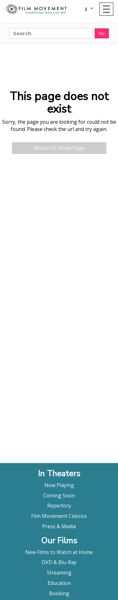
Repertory (59, 505)
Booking (59, 593)
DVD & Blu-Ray (59, 562)
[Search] (52, 33)
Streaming (59, 572)
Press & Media (59, 526)
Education (59, 583)
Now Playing (59, 485)
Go (102, 33)
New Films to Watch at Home (59, 552)
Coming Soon (59, 495)
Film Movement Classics (59, 515)
